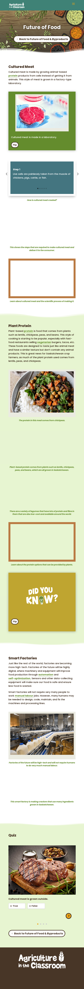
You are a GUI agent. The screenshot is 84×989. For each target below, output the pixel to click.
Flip (15, 144)
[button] (73, 5)
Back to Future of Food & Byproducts (43, 39)
